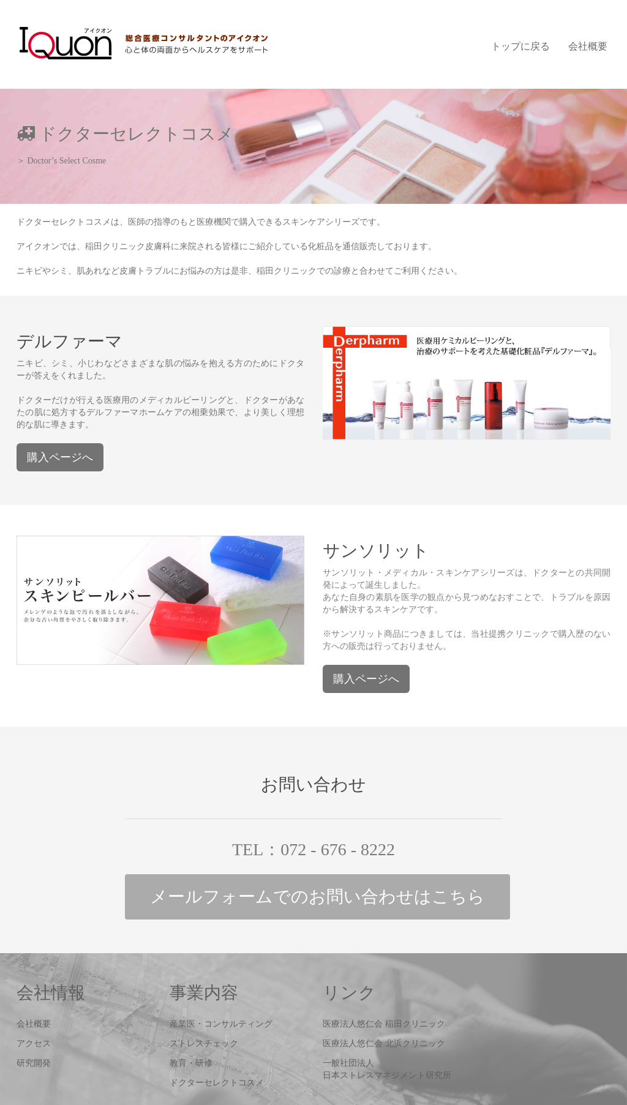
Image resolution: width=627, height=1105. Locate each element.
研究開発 (34, 1063)
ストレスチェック (204, 1043)
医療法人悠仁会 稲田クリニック (384, 1023)
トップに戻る (520, 45)
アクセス (34, 1043)
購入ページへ (60, 457)
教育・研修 (191, 1063)
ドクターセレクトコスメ (217, 1082)
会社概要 (587, 45)
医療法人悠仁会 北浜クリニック (384, 1043)
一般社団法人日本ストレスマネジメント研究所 (387, 1069)
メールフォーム (317, 896)
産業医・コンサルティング (221, 1023)
